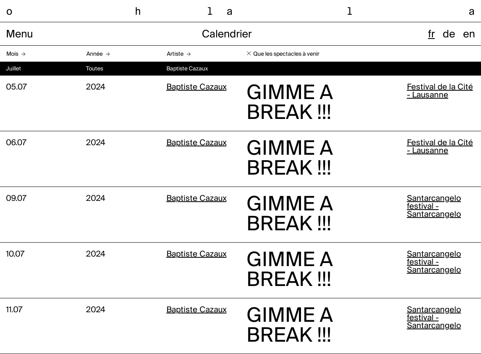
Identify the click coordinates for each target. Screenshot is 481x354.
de (449, 34)
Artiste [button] (175, 54)
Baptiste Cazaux (196, 87)
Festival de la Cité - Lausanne (440, 91)
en (469, 34)
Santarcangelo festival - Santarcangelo (434, 207)
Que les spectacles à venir (286, 54)
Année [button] (94, 54)
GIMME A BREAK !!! (289, 103)
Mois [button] (12, 54)
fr (431, 34)
